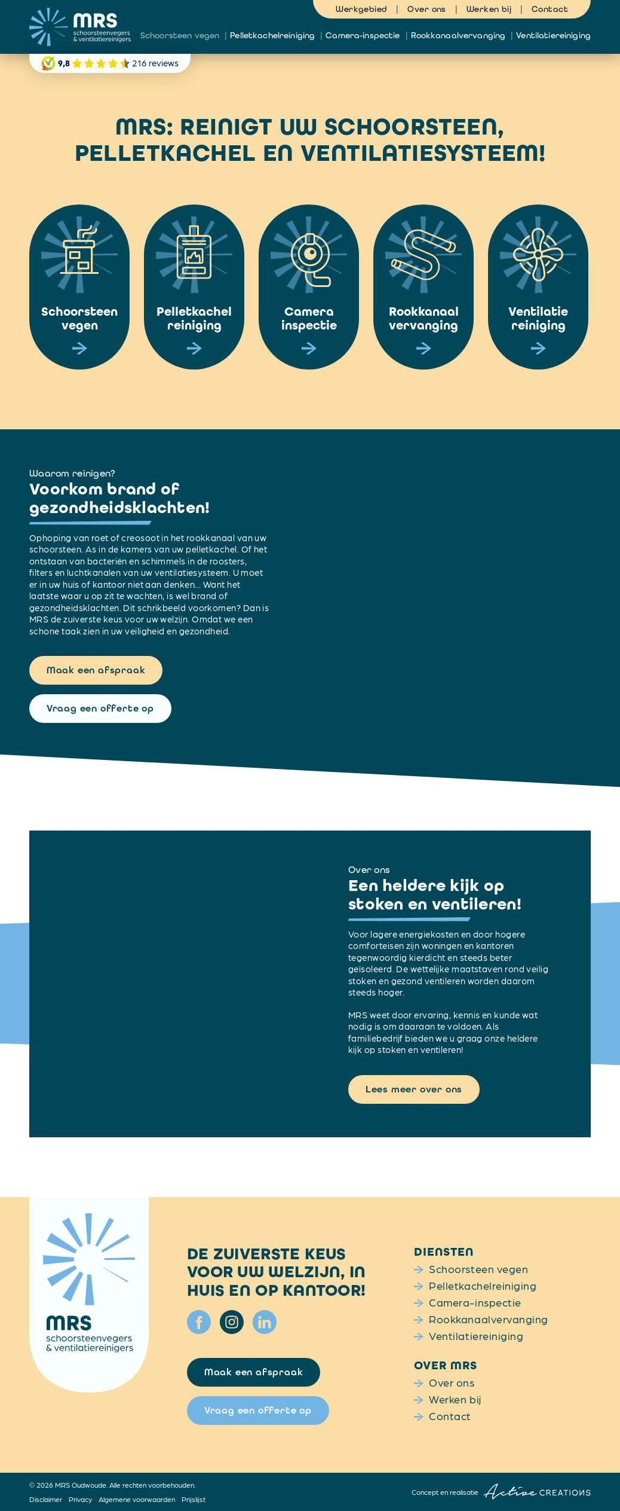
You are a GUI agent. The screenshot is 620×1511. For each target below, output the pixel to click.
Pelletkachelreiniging (272, 35)
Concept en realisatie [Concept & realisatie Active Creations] (501, 1491)
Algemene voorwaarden (137, 1499)
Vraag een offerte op (100, 708)
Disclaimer (45, 1499)
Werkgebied (361, 9)
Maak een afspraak (96, 670)
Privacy (80, 1499)
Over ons (426, 9)
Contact (550, 9)
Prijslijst (193, 1499)
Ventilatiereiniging (553, 35)
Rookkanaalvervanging (458, 35)
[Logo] (80, 27)
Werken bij (488, 9)
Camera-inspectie (363, 35)
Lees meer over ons (414, 1089)
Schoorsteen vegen (179, 35)
